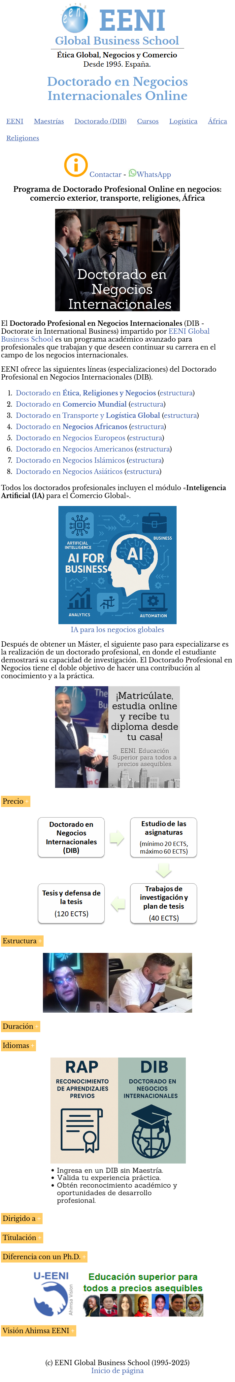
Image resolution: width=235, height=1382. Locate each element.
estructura (176, 393)
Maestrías (49, 121)
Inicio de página (117, 1371)
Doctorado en (86, 393)
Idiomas (16, 1046)
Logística (183, 121)
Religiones (22, 138)
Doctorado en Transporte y (88, 416)
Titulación (19, 1238)
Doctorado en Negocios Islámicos (70, 460)
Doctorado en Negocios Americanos (74, 449)
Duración (18, 1026)
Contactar (105, 175)
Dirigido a (19, 1219)
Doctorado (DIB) (101, 121)
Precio (13, 801)
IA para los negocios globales (117, 630)
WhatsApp (149, 175)
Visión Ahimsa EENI (36, 1331)
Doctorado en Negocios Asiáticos (69, 472)
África (217, 121)
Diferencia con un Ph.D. (42, 1257)
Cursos (148, 121)
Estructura (20, 941)
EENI (14, 121)
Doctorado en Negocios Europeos (70, 438)
